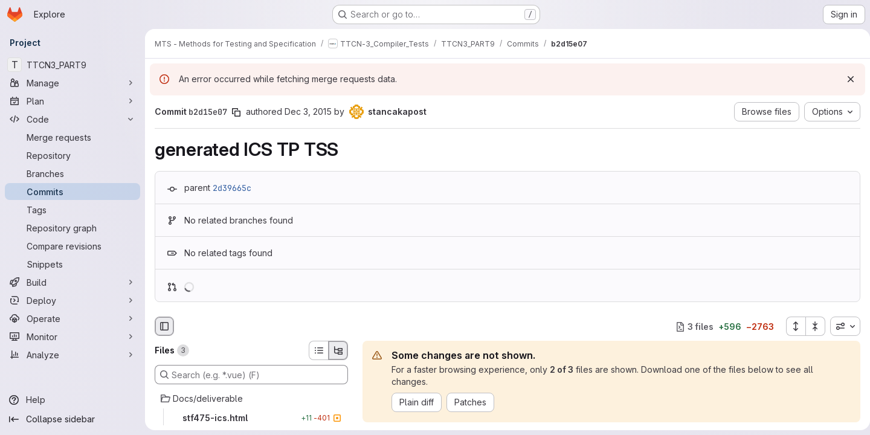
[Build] (72, 282)
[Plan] (72, 100)
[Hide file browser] (164, 326)
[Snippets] (72, 264)
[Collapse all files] (810, 326)
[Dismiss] (846, 79)
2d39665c (232, 187)
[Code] (72, 119)
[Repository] (72, 155)
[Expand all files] (791, 326)
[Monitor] (72, 336)
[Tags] (72, 209)
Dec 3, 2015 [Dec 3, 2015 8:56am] (308, 111)
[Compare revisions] (72, 245)
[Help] (72, 400)
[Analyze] (72, 354)
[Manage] (72, 82)
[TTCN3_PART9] (72, 64)
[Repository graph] (72, 227)
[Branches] (72, 173)
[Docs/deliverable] (251, 398)
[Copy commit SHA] (236, 112)
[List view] (318, 350)
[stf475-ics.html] (251, 418)
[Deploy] (72, 300)
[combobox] (840, 326)
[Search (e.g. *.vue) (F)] (251, 374)
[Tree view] (338, 350)
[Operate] (72, 318)
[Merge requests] (72, 137)
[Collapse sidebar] (72, 419)
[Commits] (72, 191)
